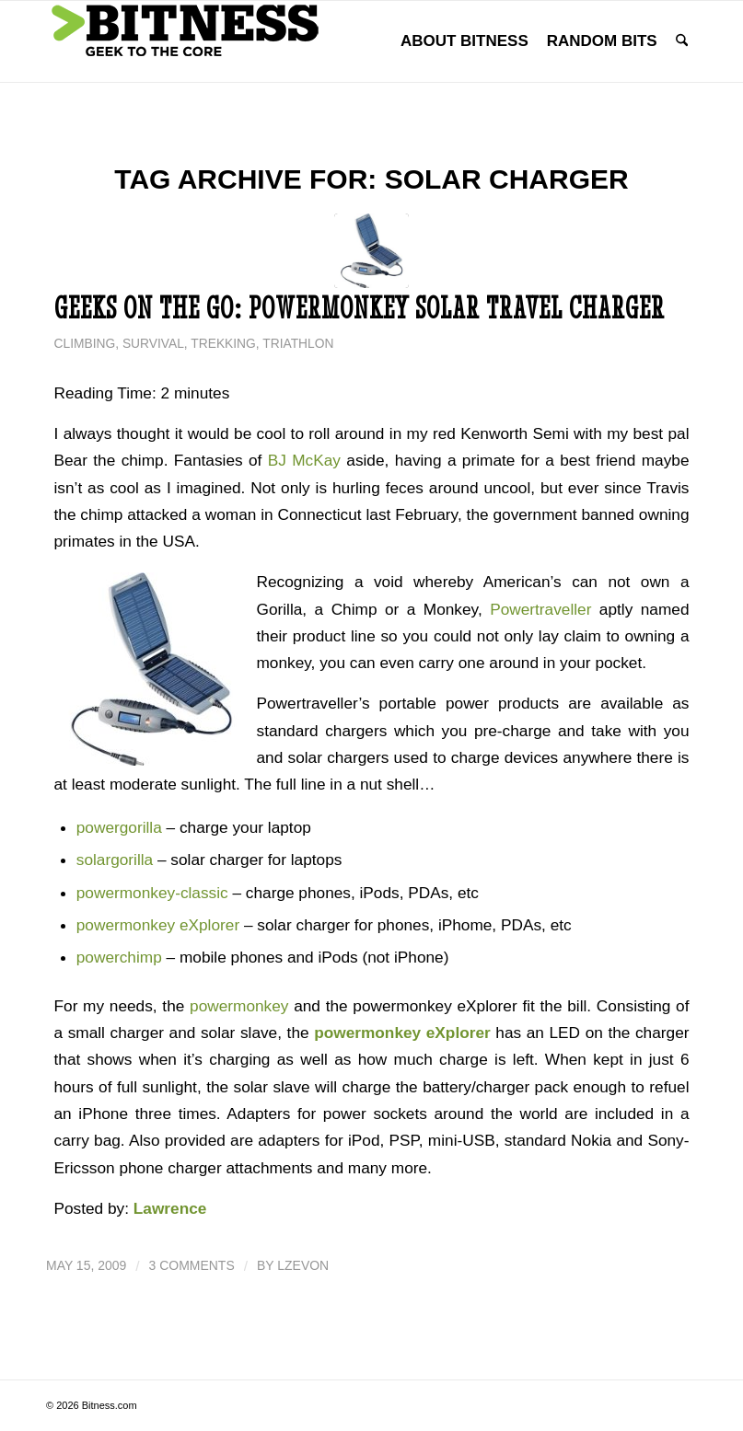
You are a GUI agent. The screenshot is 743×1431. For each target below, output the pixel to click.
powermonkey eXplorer (157, 925)
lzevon (303, 1265)
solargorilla (114, 859)
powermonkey (239, 1006)
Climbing (85, 344)
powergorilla (119, 827)
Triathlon (297, 344)
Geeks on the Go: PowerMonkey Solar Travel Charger (359, 308)
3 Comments (192, 1265)
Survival (153, 344)
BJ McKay (304, 460)
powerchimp (119, 957)
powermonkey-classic (152, 892)
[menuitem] (464, 41)
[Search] (682, 41)
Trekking (223, 344)
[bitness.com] (184, 41)
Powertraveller (540, 609)
